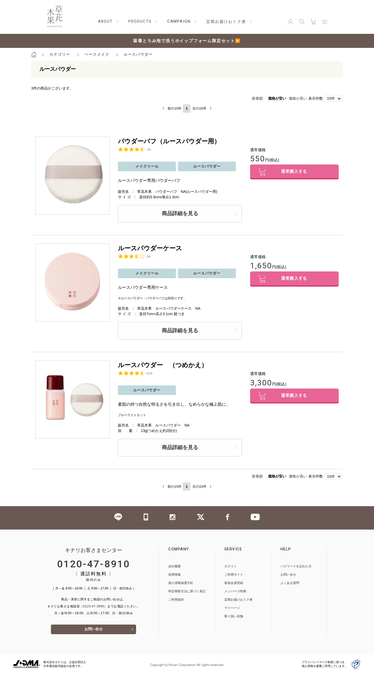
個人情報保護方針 (180, 583)
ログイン (230, 566)
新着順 (257, 98)
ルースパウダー (138, 54)
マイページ (232, 608)
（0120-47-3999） (93, 606)
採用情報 (174, 575)
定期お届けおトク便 (238, 600)
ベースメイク (96, 54)
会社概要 (174, 566)
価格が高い (298, 98)
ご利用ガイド (233, 575)
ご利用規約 (176, 600)
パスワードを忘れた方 (296, 566)
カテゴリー (59, 54)
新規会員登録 (233, 583)
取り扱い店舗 (233, 616)
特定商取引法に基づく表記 (187, 591)
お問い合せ (93, 630)
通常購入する (294, 172)
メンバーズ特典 (235, 591)
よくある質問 (289, 583)
